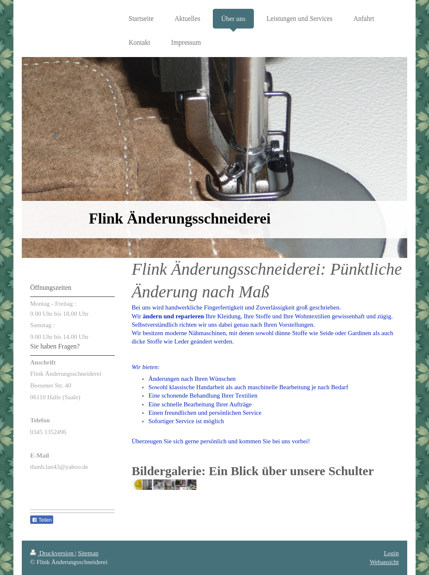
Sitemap (88, 553)
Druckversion (52, 553)
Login (391, 553)
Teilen (42, 520)
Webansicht (384, 562)
